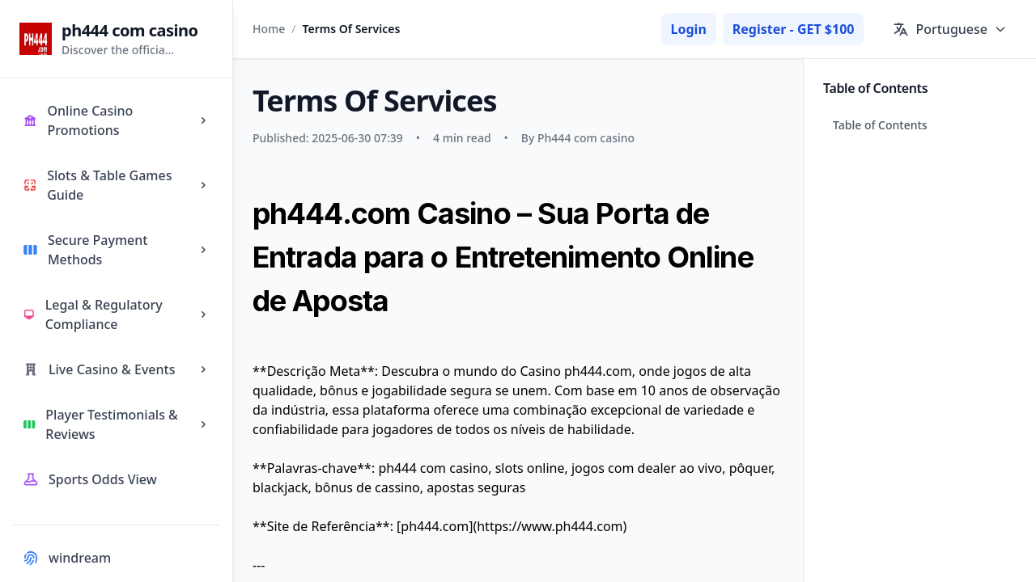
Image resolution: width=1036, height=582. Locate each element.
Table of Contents (880, 125)
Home (269, 28)
